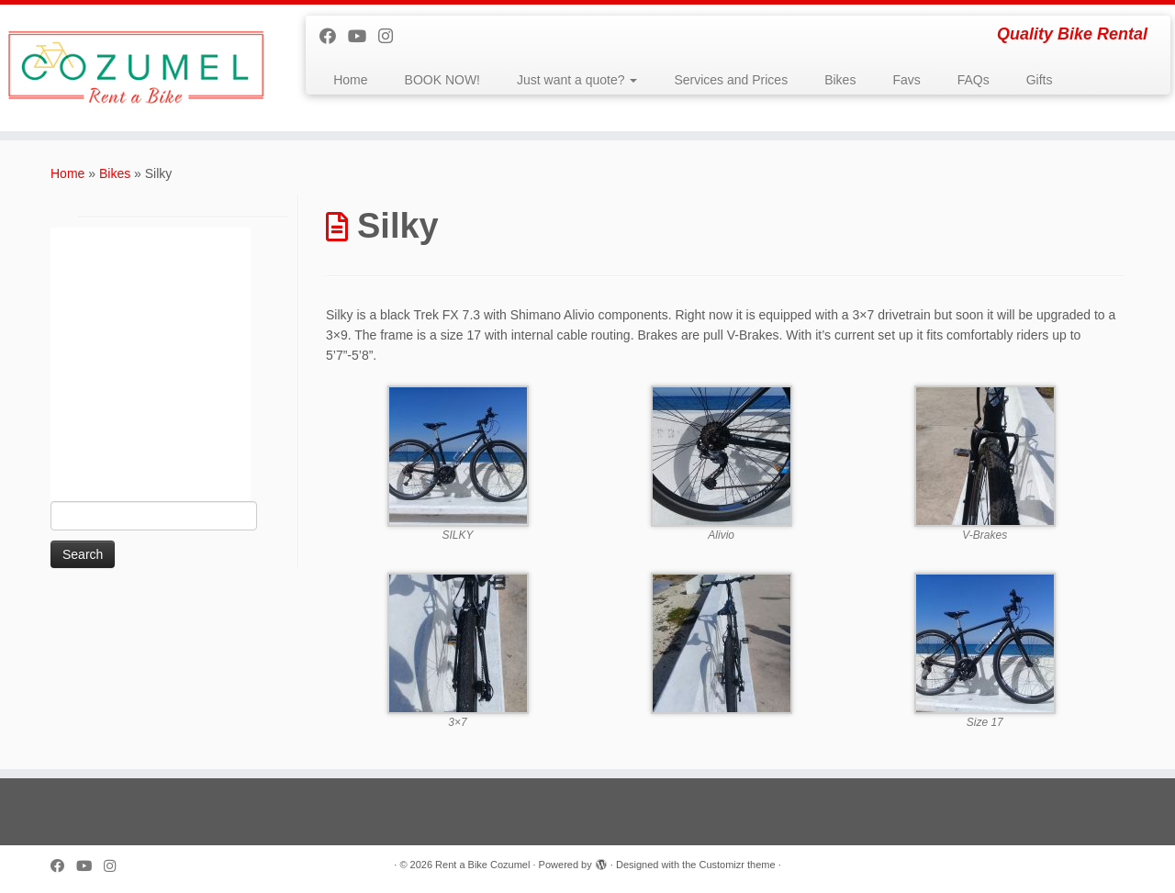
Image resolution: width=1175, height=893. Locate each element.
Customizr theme (737, 864)
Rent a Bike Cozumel (482, 864)
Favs (906, 80)
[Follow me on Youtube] (363, 37)
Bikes (840, 80)
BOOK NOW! (442, 80)
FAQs (973, 80)
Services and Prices (731, 80)
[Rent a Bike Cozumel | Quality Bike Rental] (135, 68)
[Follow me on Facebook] (333, 37)
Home (350, 80)
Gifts (1039, 80)
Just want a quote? (577, 80)
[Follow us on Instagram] (391, 37)
